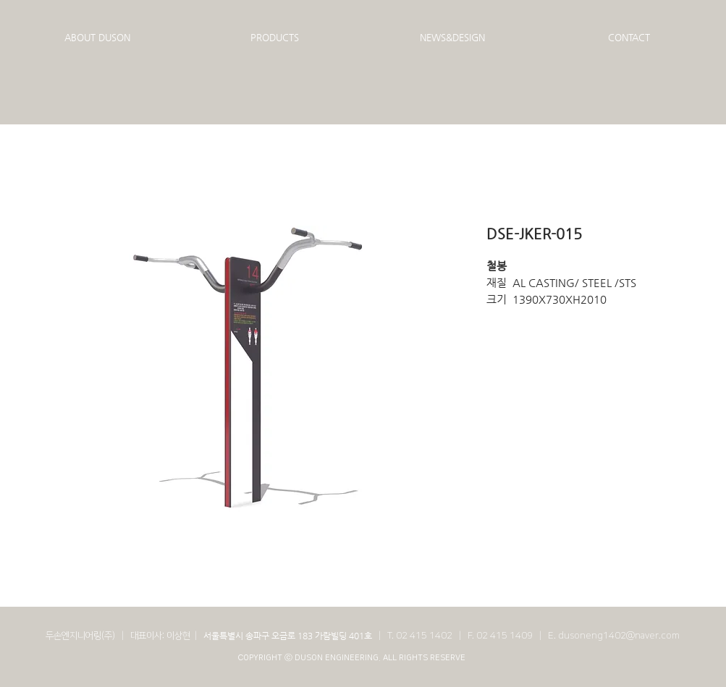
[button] (97, 37)
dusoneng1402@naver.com (619, 636)
